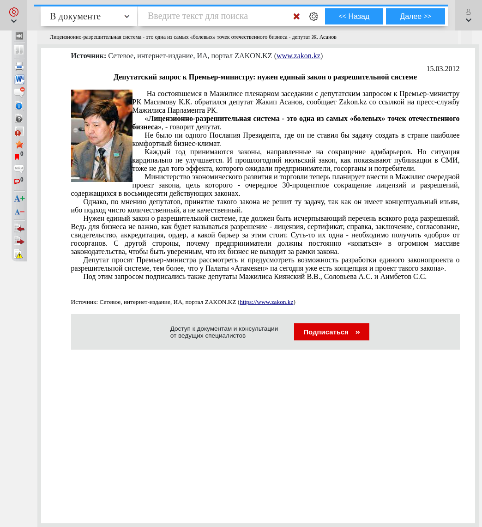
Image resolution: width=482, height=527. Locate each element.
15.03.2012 (443, 69)
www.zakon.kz (298, 56)
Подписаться (331, 332)
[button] (13, 15)
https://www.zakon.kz (266, 301)
